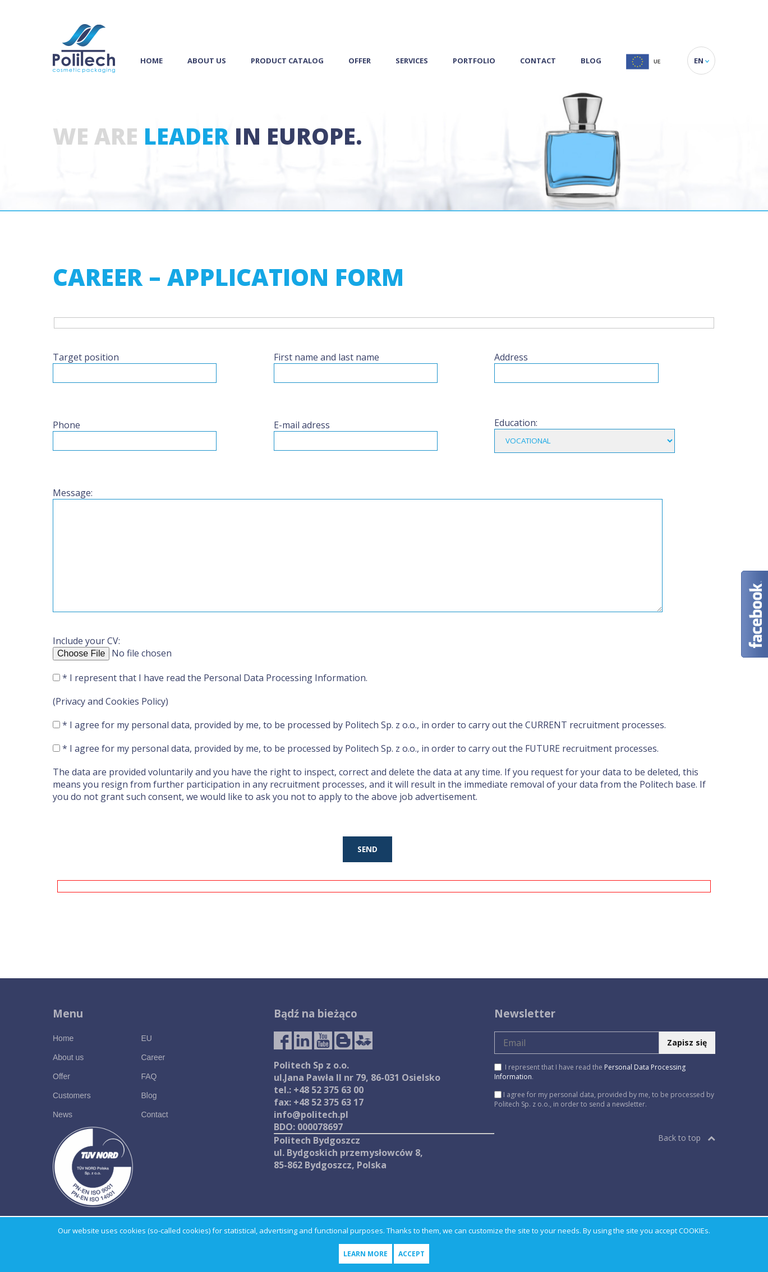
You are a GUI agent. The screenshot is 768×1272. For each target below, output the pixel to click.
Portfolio (474, 60)
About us (206, 60)
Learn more (365, 1254)
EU (146, 1038)
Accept (411, 1254)
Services (412, 60)
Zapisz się (687, 1042)
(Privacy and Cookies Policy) (110, 701)
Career (153, 1057)
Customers (72, 1095)
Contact (538, 60)
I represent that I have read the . (590, 1071)
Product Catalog (287, 60)
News (62, 1114)
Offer (359, 60)
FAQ (149, 1076)
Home (151, 60)
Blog (591, 60)
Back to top (686, 1137)
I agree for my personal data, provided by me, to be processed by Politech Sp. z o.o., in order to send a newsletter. (604, 1099)
